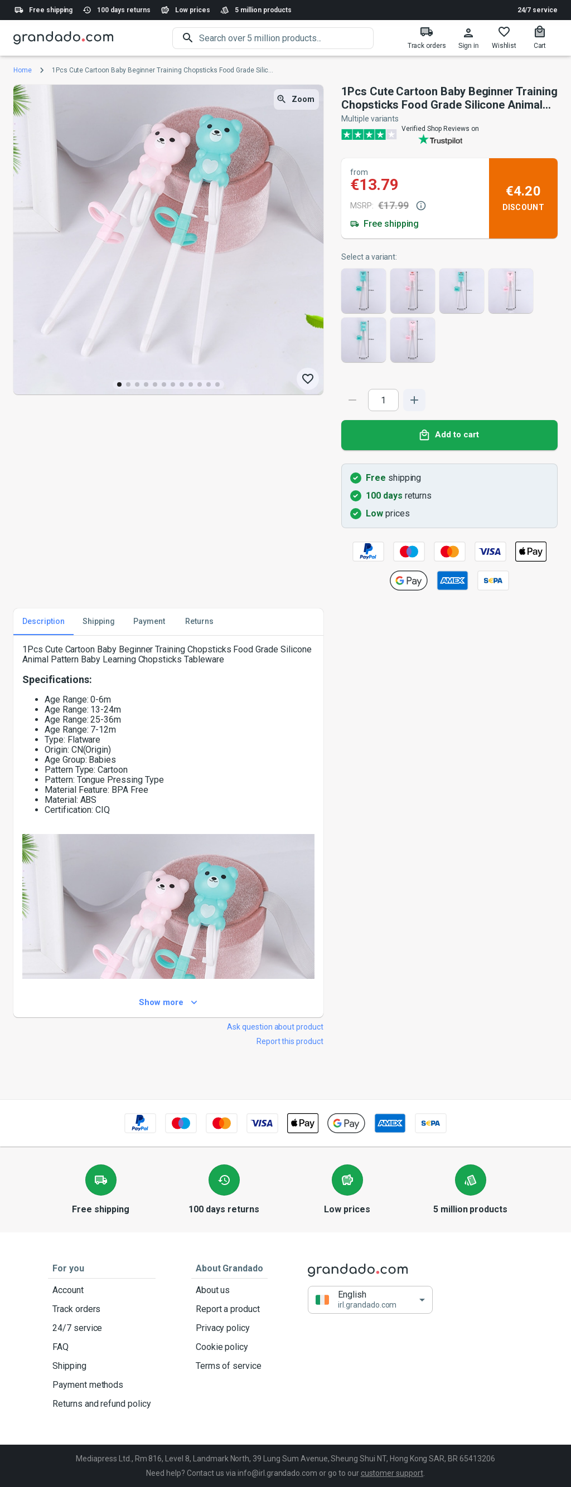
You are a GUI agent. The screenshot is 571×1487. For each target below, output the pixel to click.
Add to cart (449, 435)
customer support (392, 1473)
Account (102, 1290)
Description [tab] (43, 621)
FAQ (102, 1347)
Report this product (290, 1041)
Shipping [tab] (99, 621)
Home (22, 70)
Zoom (296, 99)
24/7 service (537, 10)
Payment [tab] (149, 621)
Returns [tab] (199, 621)
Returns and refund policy (102, 1404)
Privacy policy (229, 1328)
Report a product (229, 1309)
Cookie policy (229, 1347)
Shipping (102, 1366)
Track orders (102, 1309)
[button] (370, 1299)
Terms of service (229, 1366)
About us (229, 1290)
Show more (168, 1003)
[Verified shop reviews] (449, 134)
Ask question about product (275, 1026)
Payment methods (102, 1385)
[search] (286, 38)
